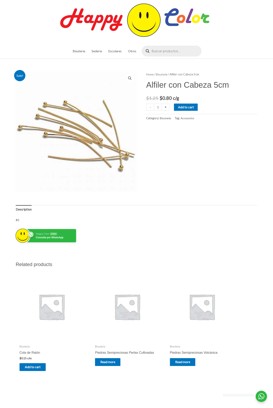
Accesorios (188, 118)
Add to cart (186, 107)
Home (150, 74)
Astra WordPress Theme (174, 396)
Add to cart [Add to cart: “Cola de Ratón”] (35, 354)
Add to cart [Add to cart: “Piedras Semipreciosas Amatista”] (220, 354)
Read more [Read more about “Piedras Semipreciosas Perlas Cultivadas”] (96, 352)
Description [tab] (24, 210)
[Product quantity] (158, 107)
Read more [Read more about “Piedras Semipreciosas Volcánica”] (157, 349)
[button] (129, 78)
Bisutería (162, 74)
